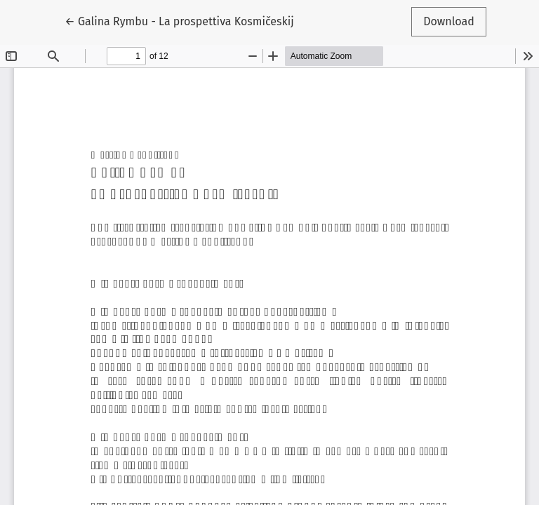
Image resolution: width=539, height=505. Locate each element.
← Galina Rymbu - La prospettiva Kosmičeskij (179, 20)
